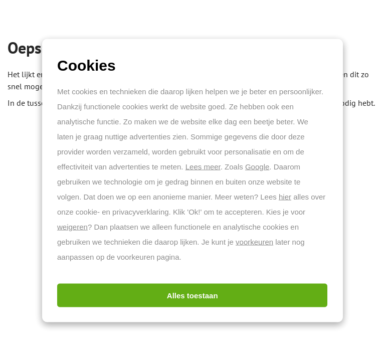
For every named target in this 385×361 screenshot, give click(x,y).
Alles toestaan (192, 295)
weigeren (72, 227)
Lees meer (203, 166)
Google (257, 166)
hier (285, 197)
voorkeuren (254, 242)
